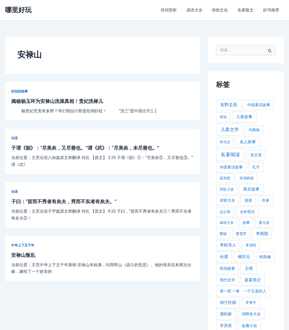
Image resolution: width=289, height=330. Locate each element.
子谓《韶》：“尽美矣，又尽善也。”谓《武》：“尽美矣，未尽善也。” (89, 148)
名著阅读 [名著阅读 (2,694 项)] (230, 155)
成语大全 (198, 10)
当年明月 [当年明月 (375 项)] (247, 212)
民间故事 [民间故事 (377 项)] (227, 268)
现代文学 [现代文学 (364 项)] (227, 280)
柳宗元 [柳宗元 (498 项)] (244, 256)
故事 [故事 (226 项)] (246, 223)
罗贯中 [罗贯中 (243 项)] (250, 303)
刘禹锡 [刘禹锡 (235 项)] (254, 130)
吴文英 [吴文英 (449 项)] (256, 155)
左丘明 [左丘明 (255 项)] (225, 212)
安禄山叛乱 (24, 255)
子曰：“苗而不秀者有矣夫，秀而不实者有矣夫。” (66, 201)
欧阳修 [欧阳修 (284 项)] (265, 257)
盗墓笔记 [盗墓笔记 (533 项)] (252, 279)
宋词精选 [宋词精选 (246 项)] (246, 178)
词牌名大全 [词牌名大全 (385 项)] (251, 314)
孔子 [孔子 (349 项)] (256, 167)
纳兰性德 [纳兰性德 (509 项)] (228, 302)
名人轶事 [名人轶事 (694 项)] (248, 141)
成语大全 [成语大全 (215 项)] (227, 223)
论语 (14, 138)
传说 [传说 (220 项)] (223, 117)
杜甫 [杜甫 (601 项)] (224, 256)
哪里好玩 (18, 10)
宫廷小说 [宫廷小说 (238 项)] (227, 189)
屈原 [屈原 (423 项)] (248, 200)
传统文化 (223, 10)
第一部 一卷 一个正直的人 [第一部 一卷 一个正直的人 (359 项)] (243, 291)
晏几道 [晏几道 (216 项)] (264, 223)
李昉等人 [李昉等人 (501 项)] (228, 245)
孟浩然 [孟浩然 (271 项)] (225, 178)
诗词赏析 (174, 10)
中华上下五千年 (23, 244)
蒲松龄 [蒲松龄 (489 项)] (226, 313)
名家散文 (247, 10)
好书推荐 (272, 10)
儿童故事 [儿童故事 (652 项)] (244, 116)
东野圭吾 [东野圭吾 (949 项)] (228, 104)
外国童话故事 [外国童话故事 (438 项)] (231, 167)
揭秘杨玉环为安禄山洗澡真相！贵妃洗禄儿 (59, 101)
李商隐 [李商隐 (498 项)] (262, 233)
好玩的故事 (20, 91)
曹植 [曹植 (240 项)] (223, 234)
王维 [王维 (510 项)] (249, 268)
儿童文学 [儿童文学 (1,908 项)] (230, 129)
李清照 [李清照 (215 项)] (250, 245)
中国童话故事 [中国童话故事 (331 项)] (258, 105)
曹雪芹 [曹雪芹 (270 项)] (241, 234)
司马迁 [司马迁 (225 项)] (225, 142)
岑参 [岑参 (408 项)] (265, 200)
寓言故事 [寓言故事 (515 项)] (251, 189)
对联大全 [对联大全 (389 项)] (227, 200)
